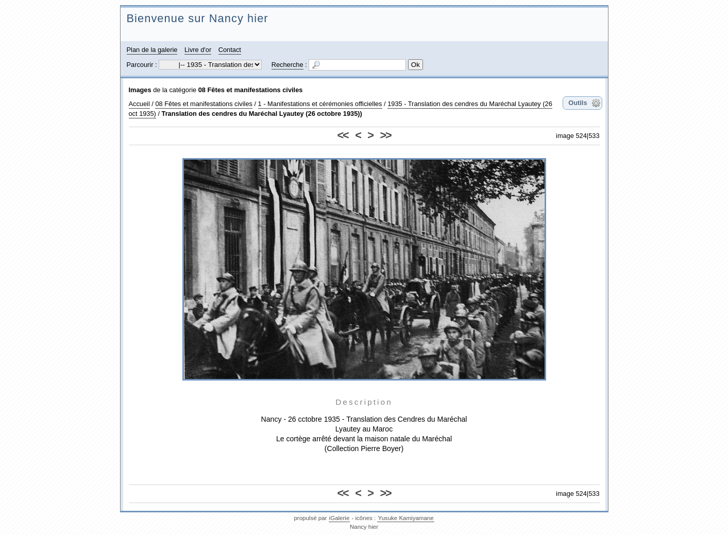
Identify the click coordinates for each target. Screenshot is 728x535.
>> (385, 135)
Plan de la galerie (152, 50)
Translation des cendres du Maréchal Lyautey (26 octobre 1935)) (262, 113)
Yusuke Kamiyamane (405, 518)
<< (342, 135)
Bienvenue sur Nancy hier (197, 18)
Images (140, 90)
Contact (229, 50)
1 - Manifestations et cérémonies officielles (320, 104)
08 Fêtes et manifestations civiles (250, 90)
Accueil (139, 104)
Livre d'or (197, 50)
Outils (577, 103)
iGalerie (339, 518)
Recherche (287, 64)
